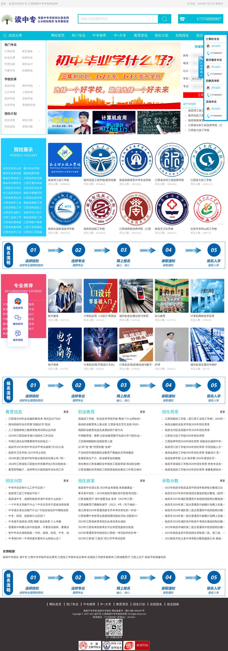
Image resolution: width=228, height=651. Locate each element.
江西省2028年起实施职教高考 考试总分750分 (34, 418)
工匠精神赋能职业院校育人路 (95, 441)
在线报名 (182, 35)
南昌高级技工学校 (33, 218)
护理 (157, 364)
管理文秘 (10, 64)
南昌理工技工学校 (58, 180)
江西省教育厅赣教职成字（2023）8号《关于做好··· (107, 504)
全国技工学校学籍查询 (100, 557)
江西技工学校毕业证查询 (72, 557)
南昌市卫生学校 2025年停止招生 (27, 452)
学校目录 (11, 79)
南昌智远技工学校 (94, 228)
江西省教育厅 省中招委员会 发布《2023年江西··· (106, 499)
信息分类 (15, 35)
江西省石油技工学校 (12, 213)
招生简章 (10, 120)
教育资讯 (141, 35)
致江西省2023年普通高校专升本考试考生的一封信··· (108, 510)
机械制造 (27, 70)
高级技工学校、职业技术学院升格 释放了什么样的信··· (110, 418)
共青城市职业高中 (33, 179)
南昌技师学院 (31, 173)
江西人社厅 (137, 557)
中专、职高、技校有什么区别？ (26, 516)
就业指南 (173, 604)
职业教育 (86, 411)
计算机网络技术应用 (202, 316)
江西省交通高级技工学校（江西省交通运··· (12, 223)
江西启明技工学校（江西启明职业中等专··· (12, 208)
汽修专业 (10, 70)
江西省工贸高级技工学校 (33, 233)
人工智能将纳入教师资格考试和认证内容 (32, 430)
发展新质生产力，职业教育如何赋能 (99, 458)
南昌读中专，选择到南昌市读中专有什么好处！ (36, 499)
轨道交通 (10, 57)
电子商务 (53, 364)
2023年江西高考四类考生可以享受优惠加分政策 (106, 527)
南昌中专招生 (11, 557)
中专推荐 (99, 35)
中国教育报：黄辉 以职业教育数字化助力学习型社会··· (110, 435)
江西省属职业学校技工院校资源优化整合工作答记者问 (110, 469)
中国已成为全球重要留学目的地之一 (29, 441)
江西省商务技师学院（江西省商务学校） (135, 229)
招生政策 (10, 126)
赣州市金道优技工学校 (12, 174)
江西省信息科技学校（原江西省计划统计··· (33, 198)
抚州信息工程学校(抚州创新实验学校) (100, 180)
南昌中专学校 (90, 610)
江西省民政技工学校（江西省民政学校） (33, 208)
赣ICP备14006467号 (135, 610)
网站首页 (58, 35)
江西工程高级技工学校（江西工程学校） (33, 228)
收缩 (201, 67)
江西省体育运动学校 (12, 198)
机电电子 (29, 328)
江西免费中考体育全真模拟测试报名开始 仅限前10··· (108, 516)
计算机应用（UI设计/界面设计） (100, 316)
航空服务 (27, 51)
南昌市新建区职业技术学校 (33, 193)
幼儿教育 (160, 316)
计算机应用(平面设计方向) (99, 364)
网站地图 (151, 614)
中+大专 (120, 35)
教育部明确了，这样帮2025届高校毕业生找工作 (36, 469)
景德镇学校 (28, 105)
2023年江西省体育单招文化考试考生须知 (102, 521)
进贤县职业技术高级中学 (33, 189)
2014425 (215, 46)
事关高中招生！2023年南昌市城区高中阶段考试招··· (108, 493)
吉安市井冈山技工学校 (12, 169)
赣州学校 (27, 85)
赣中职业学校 (31, 168)
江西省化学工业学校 (12, 203)
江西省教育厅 (122, 557)
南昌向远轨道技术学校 (61, 228)
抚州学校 (10, 98)
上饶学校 (27, 92)
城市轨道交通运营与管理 (133, 316)
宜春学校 (27, 98)
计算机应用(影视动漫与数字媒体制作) (135, 365)
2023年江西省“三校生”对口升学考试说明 (101, 538)
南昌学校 (10, 85)
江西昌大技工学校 (198, 130)
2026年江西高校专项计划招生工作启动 (30, 435)
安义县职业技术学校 (12, 193)
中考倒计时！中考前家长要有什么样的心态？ (34, 538)
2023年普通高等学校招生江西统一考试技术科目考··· (108, 532)
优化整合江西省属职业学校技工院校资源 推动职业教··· (110, 464)
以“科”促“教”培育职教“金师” (95, 447)
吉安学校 (10, 105)
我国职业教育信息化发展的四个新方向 (100, 430)
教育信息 (14, 411)
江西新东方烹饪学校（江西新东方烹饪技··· (12, 189)
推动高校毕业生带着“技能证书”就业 (29, 424)
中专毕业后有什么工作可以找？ (26, 487)
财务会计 (27, 64)
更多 (66, 411)
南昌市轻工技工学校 (33, 213)
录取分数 (27, 126)
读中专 (23, 557)
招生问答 (27, 120)
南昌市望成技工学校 (12, 179)
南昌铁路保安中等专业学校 (135, 180)
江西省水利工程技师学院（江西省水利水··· (202, 126)
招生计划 (161, 35)
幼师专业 (27, 57)
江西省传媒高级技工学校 (12, 228)
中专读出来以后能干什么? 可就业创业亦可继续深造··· (39, 510)
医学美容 (29, 323)
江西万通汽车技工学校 (33, 184)
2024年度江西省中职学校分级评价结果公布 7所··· (36, 458)
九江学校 (10, 92)
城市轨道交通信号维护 (204, 364)
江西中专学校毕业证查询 (42, 557)
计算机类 (10, 51)
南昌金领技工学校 (33, 203)
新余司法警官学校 (12, 184)
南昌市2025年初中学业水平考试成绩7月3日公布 (36, 447)
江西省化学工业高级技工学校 (12, 233)
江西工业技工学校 (12, 218)
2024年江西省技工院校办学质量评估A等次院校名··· (38, 464)
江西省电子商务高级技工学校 (33, 223)
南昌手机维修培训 (155, 557)
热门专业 (78, 35)
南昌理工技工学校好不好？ (24, 493)
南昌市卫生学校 (164, 228)
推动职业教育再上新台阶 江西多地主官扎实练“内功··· (109, 424)
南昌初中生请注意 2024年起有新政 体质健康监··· (106, 487)
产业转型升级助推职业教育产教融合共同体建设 (106, 452)
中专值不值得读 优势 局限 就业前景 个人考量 (34, 521)
